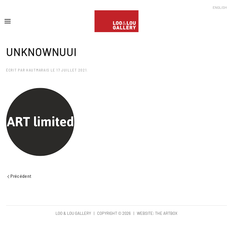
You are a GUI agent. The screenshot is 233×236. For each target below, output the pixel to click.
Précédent (19, 176)
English (220, 7)
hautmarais (37, 70)
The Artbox (166, 213)
